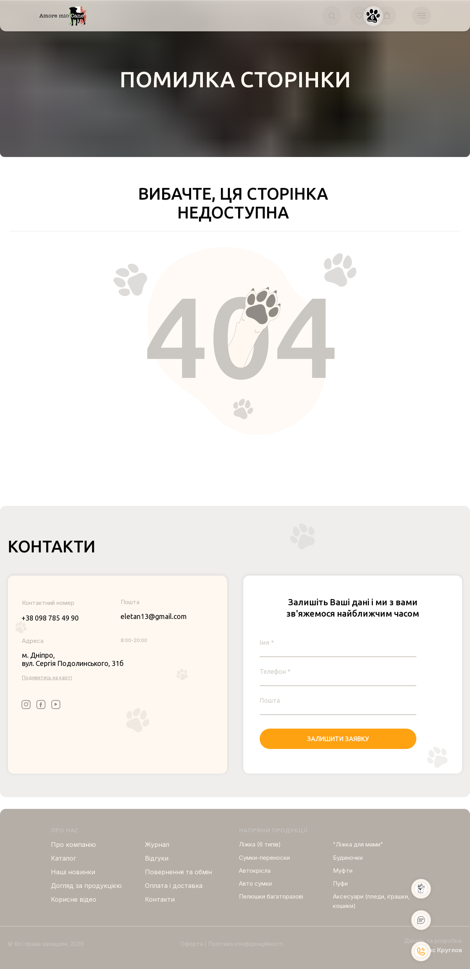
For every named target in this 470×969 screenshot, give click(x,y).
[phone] (338, 671)
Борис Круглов (439, 950)
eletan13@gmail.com (154, 616)
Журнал (157, 844)
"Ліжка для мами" (358, 844)
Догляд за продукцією (86, 886)
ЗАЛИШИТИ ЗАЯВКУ (338, 738)
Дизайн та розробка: (433, 940)
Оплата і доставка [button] (173, 886)
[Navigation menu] (421, 15)
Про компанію (73, 844)
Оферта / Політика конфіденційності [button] (232, 943)
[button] (332, 15)
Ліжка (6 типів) (260, 844)
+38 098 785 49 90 (50, 618)
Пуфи (340, 883)
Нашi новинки (73, 872)
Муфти (342, 870)
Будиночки (348, 857)
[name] (338, 642)
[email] (338, 700)
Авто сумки (255, 883)
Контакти (160, 899)
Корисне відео (73, 899)
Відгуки (156, 858)
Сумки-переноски (264, 857)
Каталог (63, 858)
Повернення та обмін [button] (178, 872)
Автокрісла (255, 870)
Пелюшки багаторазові (271, 896)
